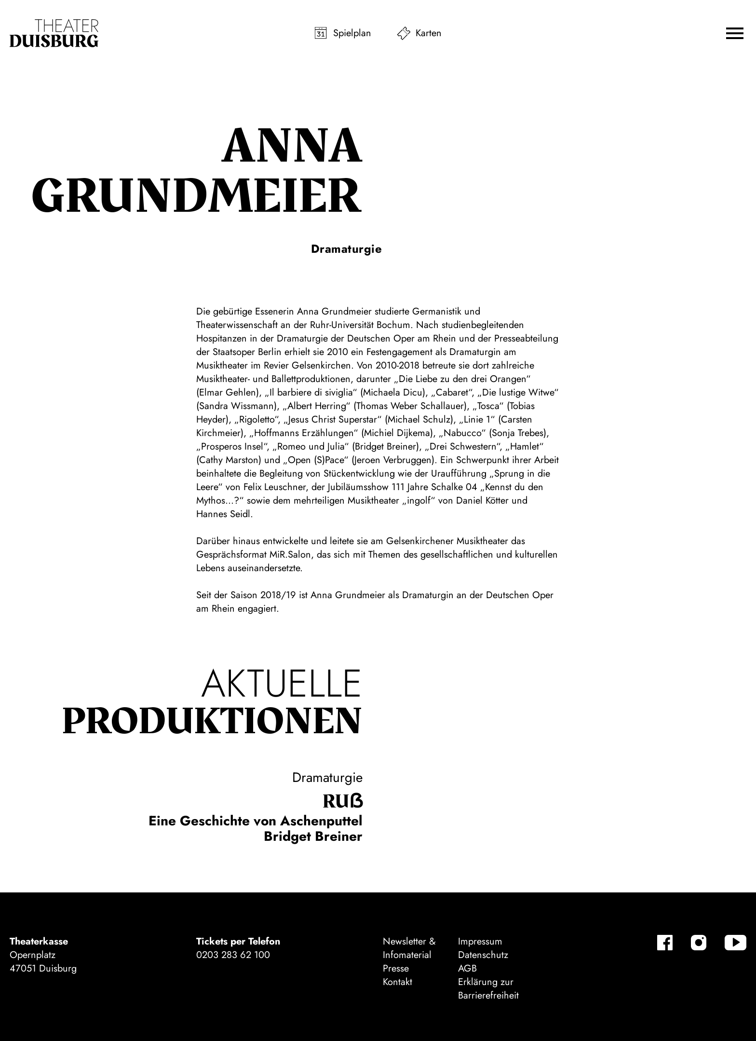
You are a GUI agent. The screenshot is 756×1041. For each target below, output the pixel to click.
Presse (396, 968)
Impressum (480, 941)
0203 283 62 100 (233, 955)
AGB (467, 968)
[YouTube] (735, 942)
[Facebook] (665, 942)
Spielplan (352, 33)
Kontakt (397, 982)
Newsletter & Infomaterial (409, 948)
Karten (429, 33)
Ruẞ (343, 801)
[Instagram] (698, 942)
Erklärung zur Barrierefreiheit (488, 988)
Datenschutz (483, 955)
